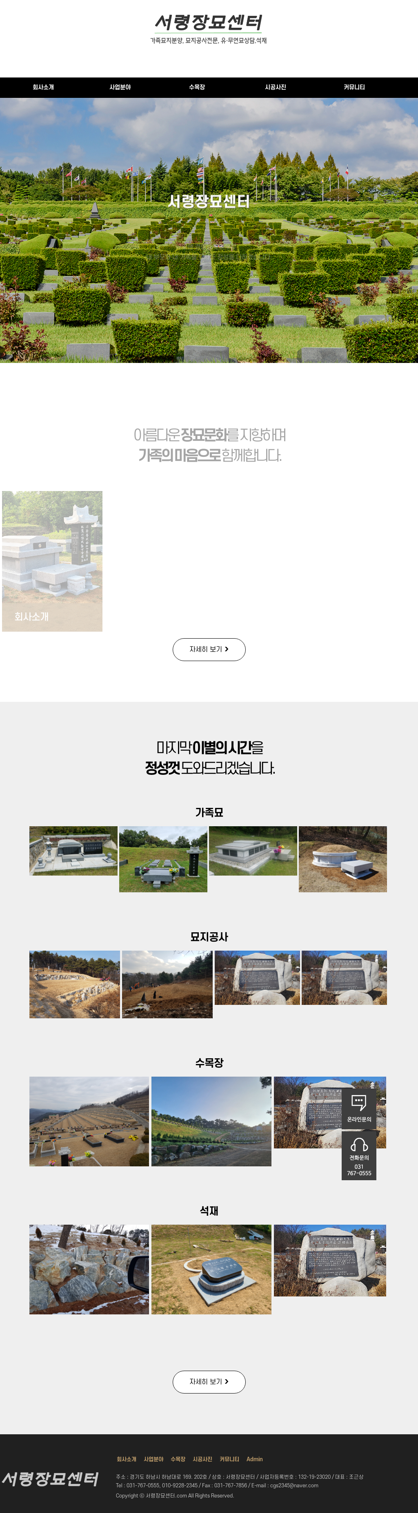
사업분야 (120, 87)
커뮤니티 (354, 87)
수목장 (197, 87)
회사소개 (43, 87)
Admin (255, 1459)
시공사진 (275, 87)
